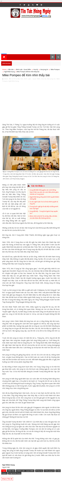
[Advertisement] (31, 37)
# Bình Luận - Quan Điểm (25, 471)
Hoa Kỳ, (44, 79)
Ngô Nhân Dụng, (13, 81)
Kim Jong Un (44, 69)
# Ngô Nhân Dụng (14, 473)
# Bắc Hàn (11, 471)
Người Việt (6, 467)
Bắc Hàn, (20, 79)
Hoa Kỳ (35, 69)
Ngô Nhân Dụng (9, 72)
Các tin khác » (38, 185)
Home (4, 69)
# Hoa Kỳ (39, 471)
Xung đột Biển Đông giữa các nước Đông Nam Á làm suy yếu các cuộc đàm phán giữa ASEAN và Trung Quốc (44, 192)
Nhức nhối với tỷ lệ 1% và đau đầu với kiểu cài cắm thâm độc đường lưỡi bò (43, 217)
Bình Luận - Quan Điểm (23, 69)
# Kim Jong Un (49, 471)
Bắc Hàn (11, 69)
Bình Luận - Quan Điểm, (32, 79)
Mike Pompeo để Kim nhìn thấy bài (26, 75)
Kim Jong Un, (51, 79)
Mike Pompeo (55, 69)
